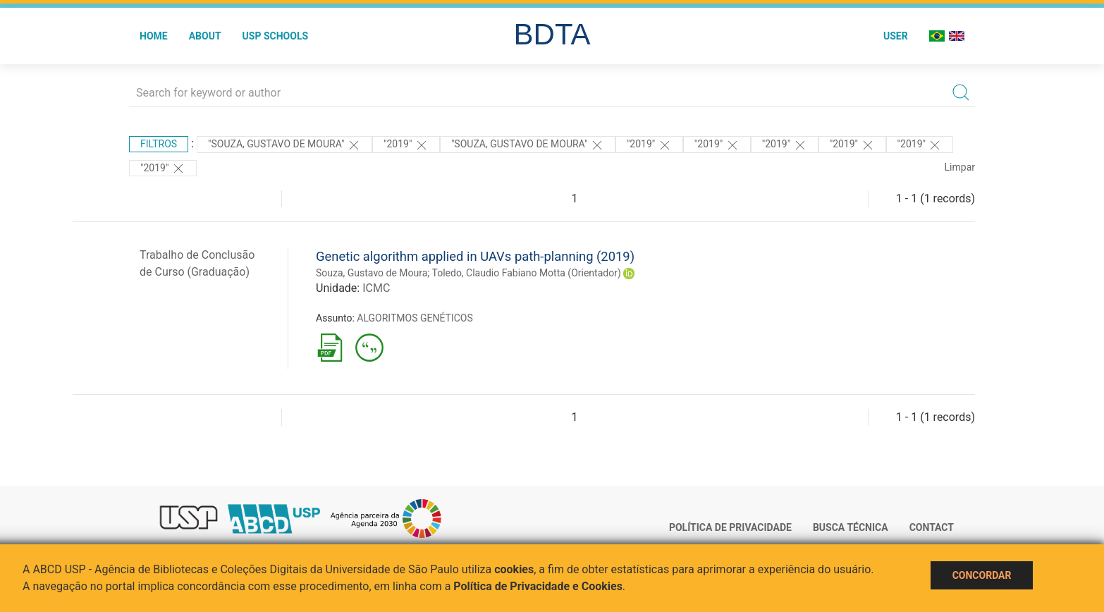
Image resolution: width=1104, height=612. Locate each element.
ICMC (376, 288)
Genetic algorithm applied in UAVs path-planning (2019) (475, 256)
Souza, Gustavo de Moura (371, 273)
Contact (931, 527)
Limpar (960, 167)
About (205, 36)
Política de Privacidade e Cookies (537, 586)
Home (154, 36)
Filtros (158, 143)
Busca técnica (850, 527)
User (895, 36)
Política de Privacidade (730, 527)
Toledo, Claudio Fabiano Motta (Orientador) (526, 273)
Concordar (982, 575)
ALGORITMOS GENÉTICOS (414, 318)
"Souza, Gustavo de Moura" (284, 145)
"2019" (406, 145)
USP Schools (276, 36)
